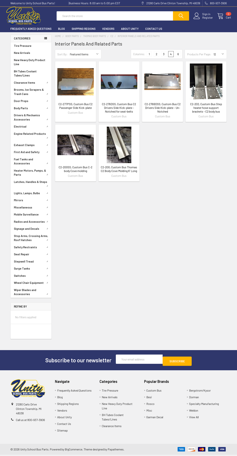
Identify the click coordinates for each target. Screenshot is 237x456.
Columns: (139, 57)
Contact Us (153, 32)
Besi (149, 398)
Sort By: (62, 57)
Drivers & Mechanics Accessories (31, 120)
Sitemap (62, 431)
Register (203, 19)
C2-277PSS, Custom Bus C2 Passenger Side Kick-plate (75, 109)
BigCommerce (73, 450)
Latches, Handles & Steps (31, 186)
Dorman (194, 398)
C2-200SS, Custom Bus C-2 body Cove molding (75, 172)
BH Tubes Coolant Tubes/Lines (25, 77)
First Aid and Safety (31, 155)
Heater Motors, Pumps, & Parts (31, 176)
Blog (61, 32)
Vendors (108, 32)
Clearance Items (31, 86)
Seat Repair (31, 257)
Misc (149, 411)
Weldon (193, 411)
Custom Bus (154, 391)
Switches (31, 279)
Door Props (31, 104)
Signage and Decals (31, 232)
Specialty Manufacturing (204, 405)
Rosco (150, 405)
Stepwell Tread (31, 264)
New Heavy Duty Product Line (29, 65)
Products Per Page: (199, 57)
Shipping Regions (83, 32)
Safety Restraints (31, 250)
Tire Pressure (22, 49)
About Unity (130, 32)
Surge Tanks (31, 271)
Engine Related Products (31, 138)
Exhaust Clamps (31, 148)
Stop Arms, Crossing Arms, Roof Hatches (31, 241)
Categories (22, 41)
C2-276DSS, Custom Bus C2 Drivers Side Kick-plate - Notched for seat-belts (119, 111)
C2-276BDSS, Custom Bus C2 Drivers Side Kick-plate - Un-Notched (163, 111)
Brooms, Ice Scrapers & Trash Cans (31, 95)
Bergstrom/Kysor (200, 391)
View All (194, 418)
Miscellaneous (31, 210)
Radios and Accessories (31, 225)
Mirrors (31, 203)
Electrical (31, 129)
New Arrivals (22, 56)
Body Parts (31, 111)
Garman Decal (154, 418)
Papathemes (116, 450)
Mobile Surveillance (31, 217)
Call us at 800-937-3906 (30, 421)
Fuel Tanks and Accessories (31, 164)
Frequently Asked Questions (30, 32)
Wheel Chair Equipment (31, 286)
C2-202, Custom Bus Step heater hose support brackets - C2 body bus (206, 111)
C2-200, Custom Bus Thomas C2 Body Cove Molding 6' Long (119, 172)
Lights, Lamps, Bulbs (31, 196)
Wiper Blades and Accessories (31, 295)
